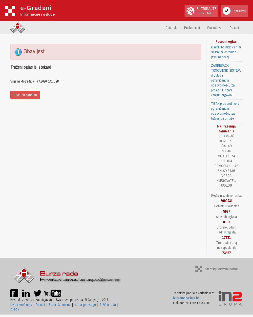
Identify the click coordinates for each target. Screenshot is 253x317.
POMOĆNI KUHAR (226, 166)
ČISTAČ (226, 146)
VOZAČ (226, 175)
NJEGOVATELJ (226, 180)
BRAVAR (226, 185)
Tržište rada (108, 304)
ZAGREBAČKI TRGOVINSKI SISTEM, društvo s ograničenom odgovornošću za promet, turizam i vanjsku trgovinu (226, 80)
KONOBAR (226, 141)
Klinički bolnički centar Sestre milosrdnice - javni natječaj (226, 52)
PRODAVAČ (226, 136)
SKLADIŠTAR (226, 171)
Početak (171, 27)
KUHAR (226, 151)
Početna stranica (25, 95)
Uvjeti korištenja (21, 304)
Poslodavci (214, 27)
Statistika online (60, 304)
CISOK (14, 309)
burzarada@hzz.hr (186, 298)
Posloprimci (192, 27)
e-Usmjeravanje (85, 304)
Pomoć (234, 27)
